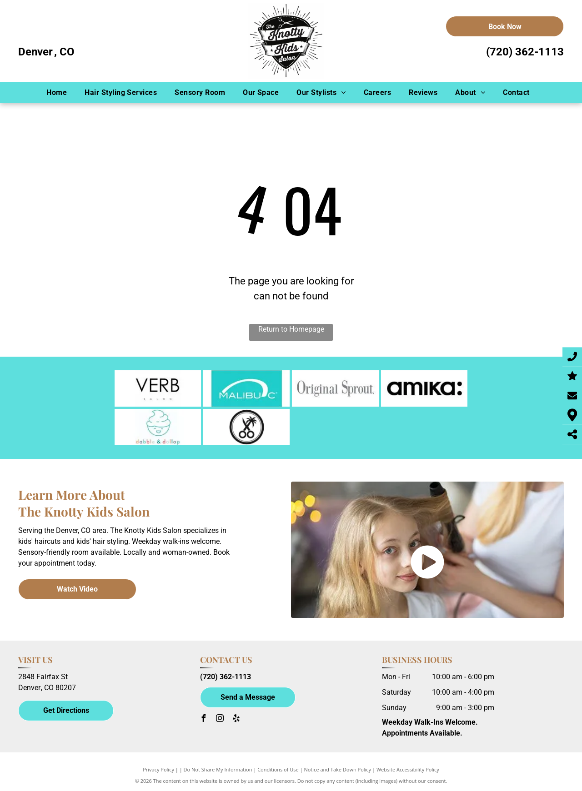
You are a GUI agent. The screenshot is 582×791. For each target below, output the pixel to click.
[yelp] (236, 719)
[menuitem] (59, 93)
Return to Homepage (291, 329)
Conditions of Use (278, 769)
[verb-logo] (158, 388)
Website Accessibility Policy (407, 769)
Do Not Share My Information (218, 769)
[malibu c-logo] (246, 388)
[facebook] (204, 719)
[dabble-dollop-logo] (158, 427)
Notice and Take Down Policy (337, 769)
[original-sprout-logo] (335, 388)
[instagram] (220, 719)
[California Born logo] (246, 427)
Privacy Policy (158, 769)
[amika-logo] (424, 388)
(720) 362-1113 (525, 51)
